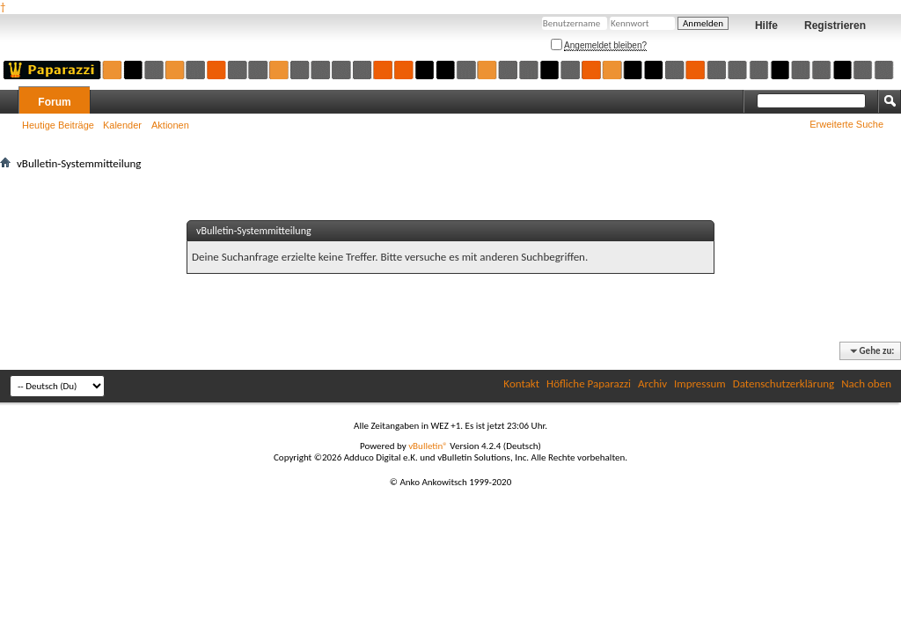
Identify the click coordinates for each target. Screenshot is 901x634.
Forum (54, 102)
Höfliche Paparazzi (588, 383)
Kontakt (521, 383)
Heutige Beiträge (58, 125)
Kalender (122, 125)
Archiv (652, 383)
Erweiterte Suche (846, 124)
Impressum (700, 383)
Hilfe (766, 25)
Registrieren (835, 25)
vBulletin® (428, 446)
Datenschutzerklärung (784, 383)
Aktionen (170, 125)
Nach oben (866, 383)
